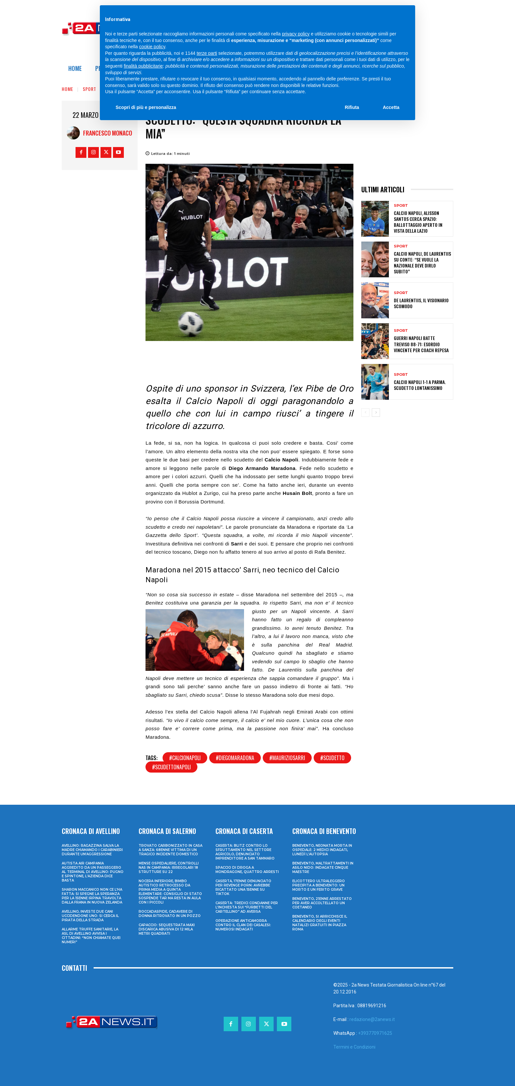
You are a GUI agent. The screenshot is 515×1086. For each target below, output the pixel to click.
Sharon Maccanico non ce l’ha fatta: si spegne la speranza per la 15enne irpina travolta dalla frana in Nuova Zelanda (92, 896)
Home (67, 88)
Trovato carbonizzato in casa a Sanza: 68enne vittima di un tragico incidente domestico (170, 849)
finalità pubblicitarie (143, 66)
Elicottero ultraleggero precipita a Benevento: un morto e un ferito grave (318, 885)
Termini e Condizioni (354, 1047)
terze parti (207, 53)
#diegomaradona (235, 758)
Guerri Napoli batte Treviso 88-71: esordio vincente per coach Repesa (421, 343)
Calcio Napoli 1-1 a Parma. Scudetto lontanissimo (420, 384)
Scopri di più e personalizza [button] (146, 107)
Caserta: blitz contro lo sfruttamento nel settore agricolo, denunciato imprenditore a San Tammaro (245, 852)
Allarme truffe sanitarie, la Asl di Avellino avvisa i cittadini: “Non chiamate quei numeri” (91, 935)
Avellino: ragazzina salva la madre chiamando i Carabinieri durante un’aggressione (92, 849)
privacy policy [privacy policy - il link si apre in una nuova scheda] (296, 33)
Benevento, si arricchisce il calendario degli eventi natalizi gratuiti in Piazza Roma (319, 922)
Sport (89, 88)
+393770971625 (375, 1033)
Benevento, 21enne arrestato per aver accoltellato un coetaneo (322, 903)
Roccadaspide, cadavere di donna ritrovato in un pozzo (170, 913)
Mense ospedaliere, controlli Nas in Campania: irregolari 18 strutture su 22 (169, 867)
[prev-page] (365, 412)
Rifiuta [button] (352, 107)
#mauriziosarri (287, 758)
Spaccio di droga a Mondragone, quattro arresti (247, 869)
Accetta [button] (391, 107)
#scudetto (332, 758)
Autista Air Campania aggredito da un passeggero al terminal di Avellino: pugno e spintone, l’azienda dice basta (92, 872)
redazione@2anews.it (372, 1019)
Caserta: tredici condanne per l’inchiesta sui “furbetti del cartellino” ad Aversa (246, 907)
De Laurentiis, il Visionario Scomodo (421, 303)
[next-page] (376, 412)
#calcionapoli (185, 758)
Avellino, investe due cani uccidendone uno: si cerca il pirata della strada (90, 915)
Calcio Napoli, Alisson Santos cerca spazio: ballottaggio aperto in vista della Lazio (418, 221)
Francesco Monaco (107, 133)
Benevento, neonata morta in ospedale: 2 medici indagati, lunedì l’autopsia (322, 849)
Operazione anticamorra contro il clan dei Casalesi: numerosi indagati (243, 925)
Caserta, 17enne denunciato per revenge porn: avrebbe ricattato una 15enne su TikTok (243, 887)
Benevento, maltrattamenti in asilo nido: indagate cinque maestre (322, 867)
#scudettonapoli (171, 767)
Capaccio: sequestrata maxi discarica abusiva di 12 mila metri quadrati (167, 929)
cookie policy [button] (152, 46)
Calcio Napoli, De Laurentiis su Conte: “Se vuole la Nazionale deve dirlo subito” (422, 262)
